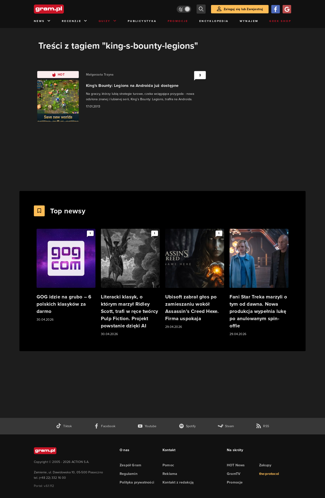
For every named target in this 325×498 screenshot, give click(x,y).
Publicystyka (142, 21)
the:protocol (269, 473)
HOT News (236, 465)
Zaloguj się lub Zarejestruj (243, 9)
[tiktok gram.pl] (64, 426)
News (42, 21)
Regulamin (128, 473)
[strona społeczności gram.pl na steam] (226, 426)
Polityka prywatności (137, 482)
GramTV (233, 473)
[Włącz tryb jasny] (184, 9)
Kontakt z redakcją (178, 482)
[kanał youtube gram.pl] (147, 426)
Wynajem (249, 21)
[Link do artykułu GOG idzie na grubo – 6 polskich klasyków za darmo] (66, 275)
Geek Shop (280, 21)
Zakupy (265, 465)
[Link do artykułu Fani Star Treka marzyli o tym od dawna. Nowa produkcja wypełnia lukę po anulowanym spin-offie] (259, 283)
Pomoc (168, 465)
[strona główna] (60, 9)
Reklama (169, 473)
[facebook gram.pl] (104, 426)
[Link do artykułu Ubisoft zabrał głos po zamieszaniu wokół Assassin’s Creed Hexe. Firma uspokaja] (194, 279)
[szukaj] (201, 9)
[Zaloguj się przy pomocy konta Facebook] (275, 9)
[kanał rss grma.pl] (262, 426)
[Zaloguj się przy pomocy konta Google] (287, 9)
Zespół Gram (130, 465)
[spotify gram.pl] (187, 426)
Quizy (108, 21)
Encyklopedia (214, 21)
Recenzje (75, 21)
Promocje (178, 21)
